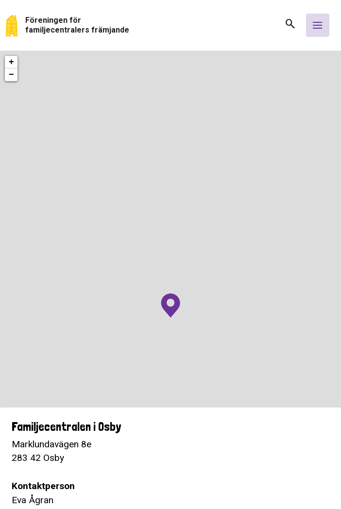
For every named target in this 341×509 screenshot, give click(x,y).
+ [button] (11, 62)
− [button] (11, 75)
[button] (286, 27)
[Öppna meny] (317, 25)
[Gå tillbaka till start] (141, 25)
